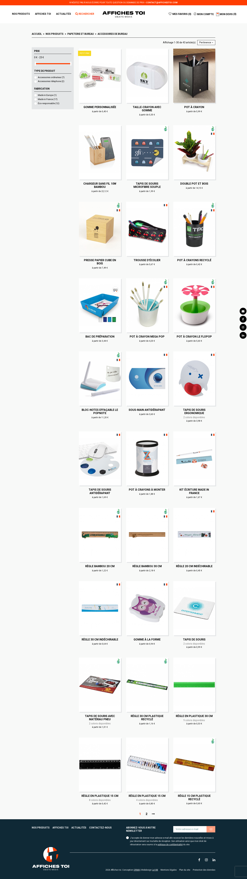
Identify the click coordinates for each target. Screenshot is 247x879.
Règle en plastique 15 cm (99, 795)
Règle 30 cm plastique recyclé (147, 717)
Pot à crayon (194, 107)
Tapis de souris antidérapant (100, 491)
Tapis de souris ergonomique (194, 411)
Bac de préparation (99, 336)
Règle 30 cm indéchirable (100, 639)
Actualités (78, 827)
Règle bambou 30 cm (147, 566)
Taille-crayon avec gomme (147, 108)
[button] (43, 14)
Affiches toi (60, 827)
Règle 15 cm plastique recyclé (194, 797)
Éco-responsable (48, 103)
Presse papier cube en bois (100, 262)
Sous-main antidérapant (147, 410)
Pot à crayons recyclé (194, 260)
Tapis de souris (194, 639)
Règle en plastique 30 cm (194, 716)
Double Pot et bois (194, 183)
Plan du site (184, 870)
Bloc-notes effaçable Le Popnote (100, 411)
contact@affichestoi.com (162, 2)
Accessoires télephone (51, 81)
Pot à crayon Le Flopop (194, 336)
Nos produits (41, 827)
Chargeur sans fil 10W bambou (99, 185)
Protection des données (204, 870)
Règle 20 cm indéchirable (194, 566)
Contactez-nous (100, 827)
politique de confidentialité (170, 844)
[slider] (35, 63)
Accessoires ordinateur (51, 77)
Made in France (47, 99)
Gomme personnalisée (100, 107)
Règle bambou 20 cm (100, 566)
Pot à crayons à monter (147, 489)
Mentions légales (169, 870)
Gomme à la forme (147, 639)
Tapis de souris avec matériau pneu (100, 717)
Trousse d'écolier (147, 260)
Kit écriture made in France (194, 491)
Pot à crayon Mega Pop (147, 336)
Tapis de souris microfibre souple (147, 185)
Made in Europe (47, 95)
